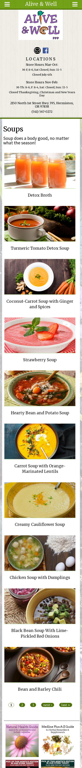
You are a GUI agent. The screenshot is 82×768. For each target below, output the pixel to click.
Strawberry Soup (40, 359)
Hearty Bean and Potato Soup (40, 413)
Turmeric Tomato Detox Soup (40, 248)
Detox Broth (40, 195)
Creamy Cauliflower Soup (40, 524)
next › (47, 705)
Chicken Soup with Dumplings (40, 577)
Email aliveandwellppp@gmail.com (37, 50)
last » (65, 705)
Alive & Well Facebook (45, 50)
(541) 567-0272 (42, 111)
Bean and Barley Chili (40, 689)
